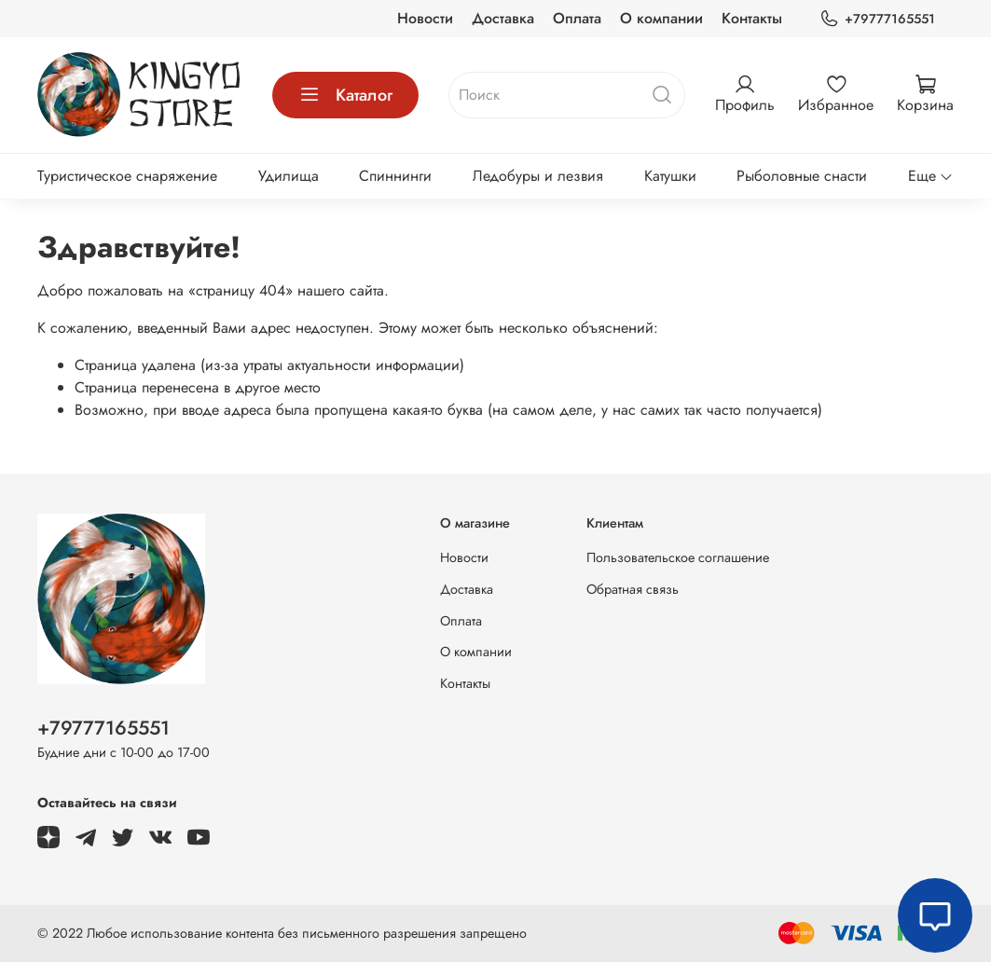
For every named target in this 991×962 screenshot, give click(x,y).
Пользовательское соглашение (677, 557)
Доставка (503, 18)
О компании (661, 18)
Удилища (288, 175)
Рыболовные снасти (801, 175)
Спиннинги (395, 175)
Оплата (577, 18)
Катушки (670, 175)
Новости (425, 18)
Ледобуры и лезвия (538, 175)
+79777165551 (877, 19)
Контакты (752, 18)
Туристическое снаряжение (127, 175)
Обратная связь (632, 589)
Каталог (345, 95)
